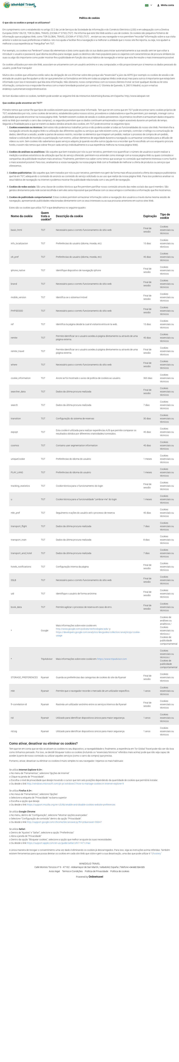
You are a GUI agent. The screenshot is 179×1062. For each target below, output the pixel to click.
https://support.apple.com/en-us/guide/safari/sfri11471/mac (58, 843)
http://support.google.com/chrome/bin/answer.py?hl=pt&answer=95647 (64, 822)
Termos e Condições (72, 871)
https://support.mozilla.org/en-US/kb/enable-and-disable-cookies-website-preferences (71, 804)
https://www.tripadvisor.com (112, 659)
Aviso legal (54, 871)
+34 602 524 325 (137, 867)
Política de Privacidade (96, 871)
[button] (148, 5)
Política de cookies (119, 871)
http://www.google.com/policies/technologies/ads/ (82, 629)
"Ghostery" (156, 853)
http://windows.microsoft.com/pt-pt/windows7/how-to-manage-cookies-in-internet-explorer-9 (75, 783)
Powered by (89, 876)
